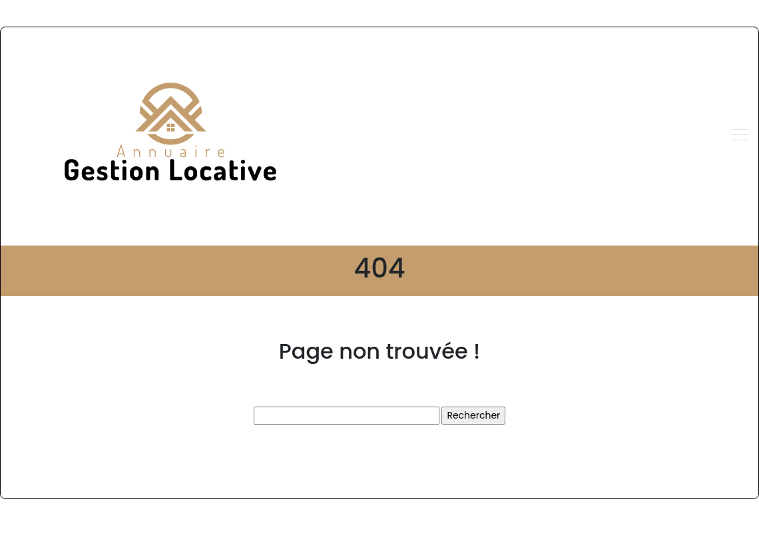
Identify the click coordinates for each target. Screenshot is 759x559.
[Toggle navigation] (739, 136)
